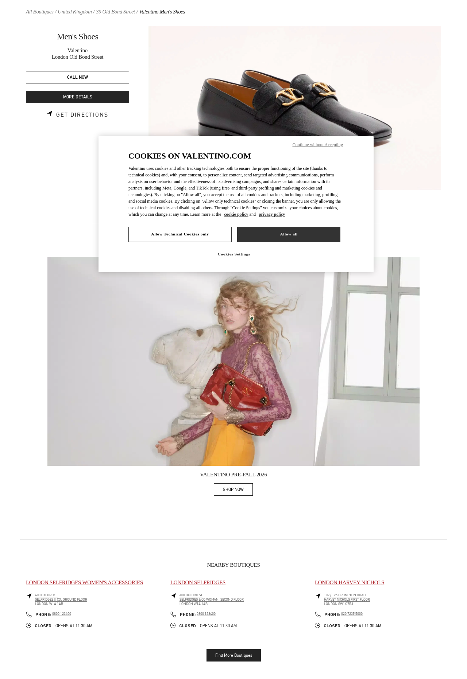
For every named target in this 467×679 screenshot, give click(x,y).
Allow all (288, 234)
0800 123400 (61, 614)
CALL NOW (77, 77)
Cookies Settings (234, 254)
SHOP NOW (238, 491)
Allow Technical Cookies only (180, 234)
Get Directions (82, 114)
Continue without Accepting (318, 144)
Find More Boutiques (233, 655)
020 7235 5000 (352, 614)
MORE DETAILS (77, 97)
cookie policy (236, 214)
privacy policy (272, 214)
